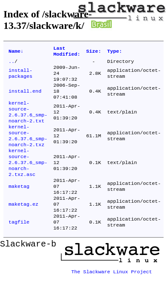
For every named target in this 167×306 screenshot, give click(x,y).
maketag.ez (23, 227)
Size (93, 52)
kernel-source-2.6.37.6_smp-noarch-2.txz (28, 148)
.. (11, 63)
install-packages (20, 77)
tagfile (19, 247)
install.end (25, 97)
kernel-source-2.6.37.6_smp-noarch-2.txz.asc (28, 179)
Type (114, 52)
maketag (19, 206)
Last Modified (66, 52)
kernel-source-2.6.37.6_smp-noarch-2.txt (28, 121)
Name (16, 52)
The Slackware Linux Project (111, 295)
